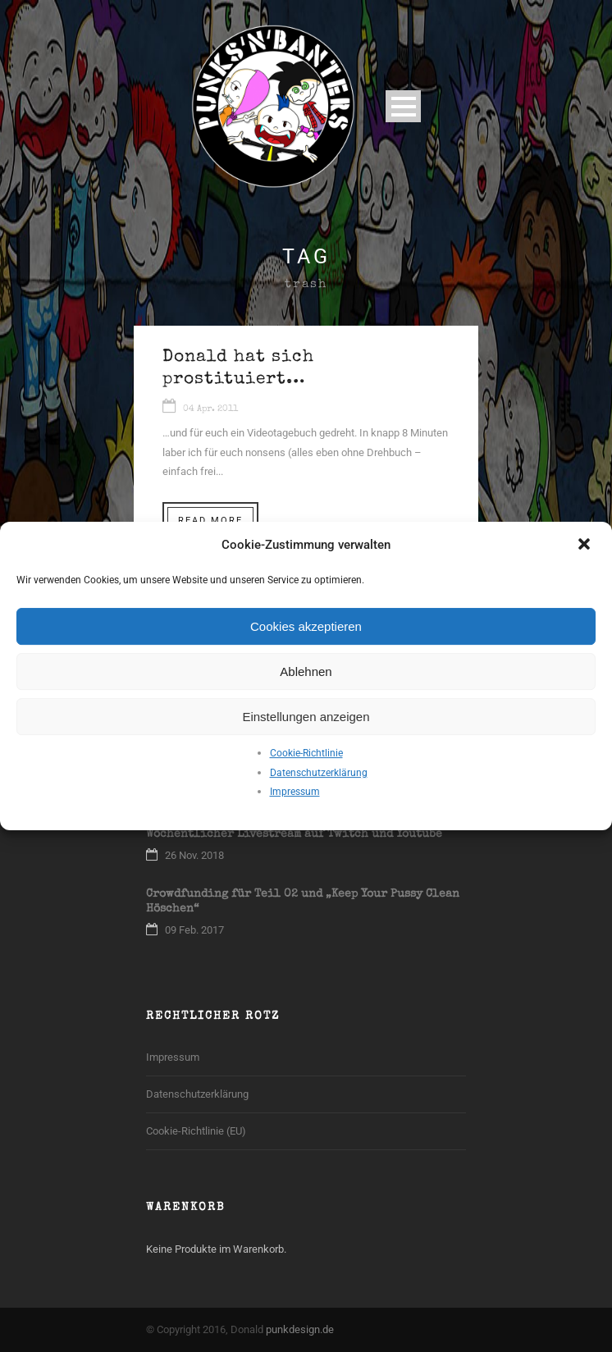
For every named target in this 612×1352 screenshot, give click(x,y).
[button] (586, 545)
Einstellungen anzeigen (305, 717)
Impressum (295, 791)
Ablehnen (305, 671)
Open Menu (403, 106)
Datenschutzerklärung (319, 773)
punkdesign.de (300, 1329)
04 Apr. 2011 (210, 408)
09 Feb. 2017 (194, 930)
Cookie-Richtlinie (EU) (196, 1131)
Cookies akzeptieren (306, 626)
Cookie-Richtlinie (306, 753)
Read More (210, 520)
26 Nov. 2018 (194, 855)
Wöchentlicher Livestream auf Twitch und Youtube (294, 834)
